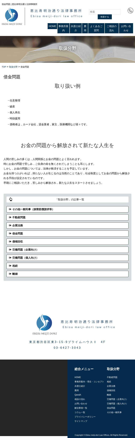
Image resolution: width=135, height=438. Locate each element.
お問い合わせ (126, 28)
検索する (105, 17)
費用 (85, 28)
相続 (15, 265)
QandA (78, 395)
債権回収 (17, 241)
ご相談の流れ (112, 28)
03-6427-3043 (67, 347)
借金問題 (17, 233)
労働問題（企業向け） (25, 249)
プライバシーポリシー (85, 417)
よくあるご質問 (96, 28)
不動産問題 (18, 217)
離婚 (15, 273)
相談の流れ (80, 399)
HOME (52, 26)
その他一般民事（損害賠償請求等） (33, 209)
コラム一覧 (80, 412)
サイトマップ (81, 421)
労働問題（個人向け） (25, 257)
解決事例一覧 (81, 408)
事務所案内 (63, 28)
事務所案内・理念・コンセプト (89, 381)
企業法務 (17, 225)
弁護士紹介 (76, 28)
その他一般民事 (114, 412)
